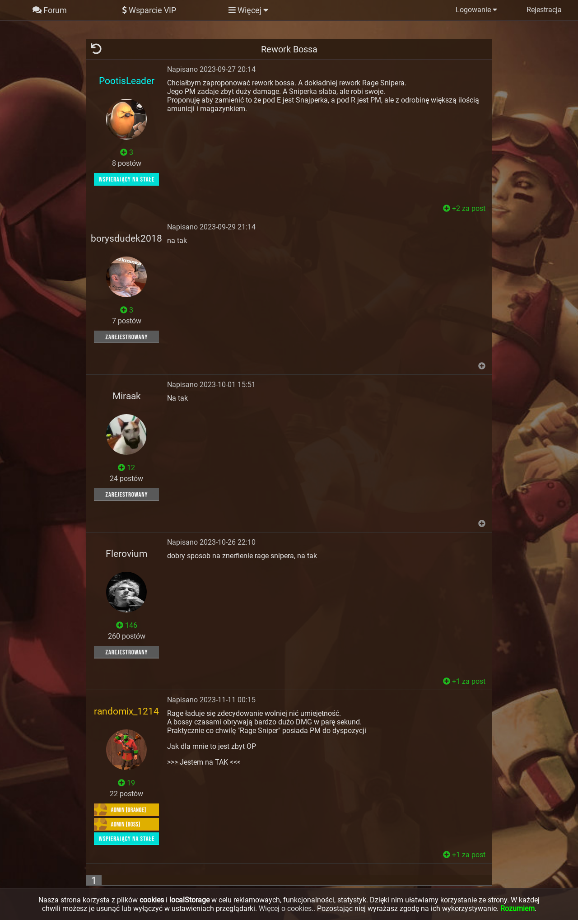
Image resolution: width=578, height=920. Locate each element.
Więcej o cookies (285, 908)
